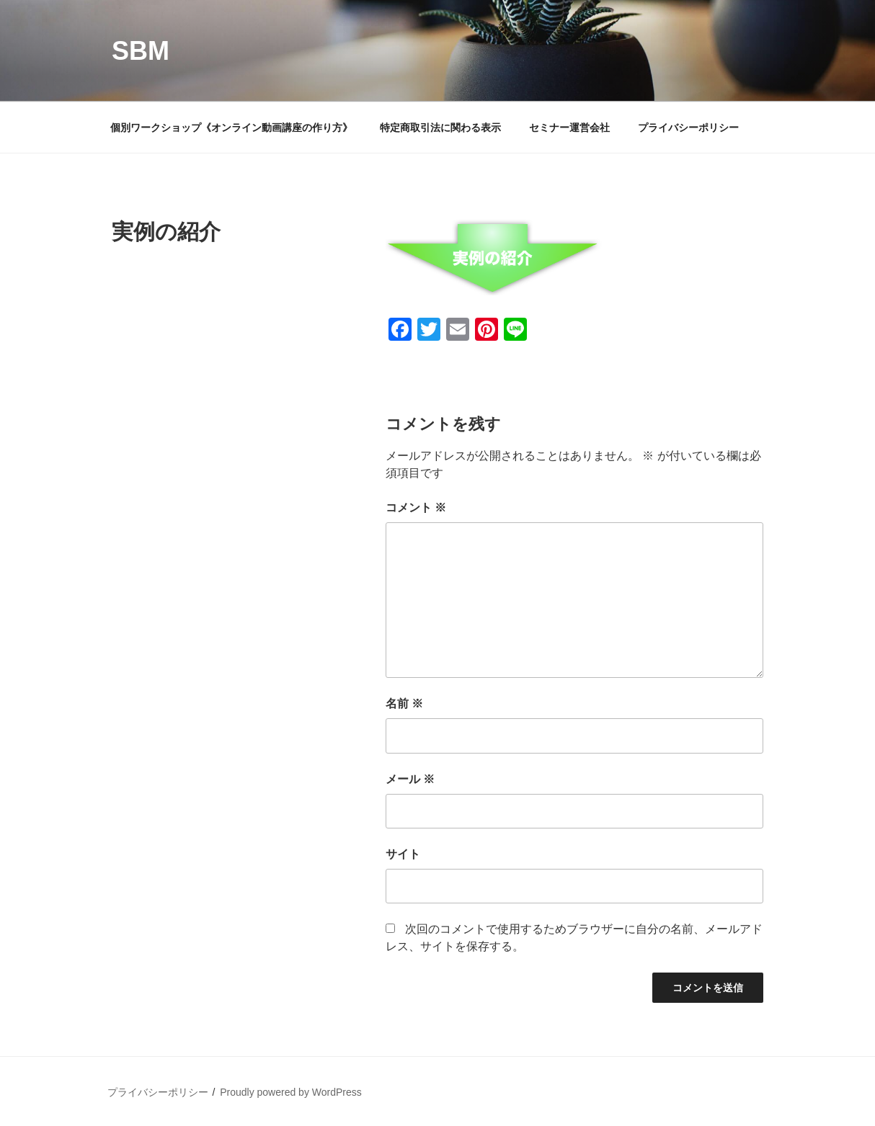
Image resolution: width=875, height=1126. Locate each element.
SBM (140, 51)
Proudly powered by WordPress (291, 1092)
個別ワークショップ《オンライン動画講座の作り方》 (231, 127)
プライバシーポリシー (688, 127)
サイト (403, 854)
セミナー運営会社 (569, 127)
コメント (416, 507)
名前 (404, 703)
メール (410, 779)
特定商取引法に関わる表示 (440, 127)
